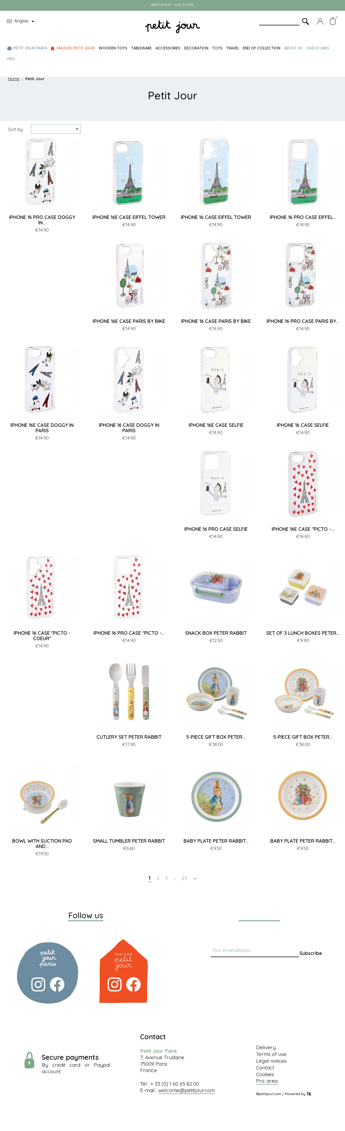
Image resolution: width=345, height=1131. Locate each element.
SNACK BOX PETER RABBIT (216, 633)
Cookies (265, 1074)
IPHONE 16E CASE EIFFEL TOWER (128, 217)
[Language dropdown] (21, 21)
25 (184, 878)
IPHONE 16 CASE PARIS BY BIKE (216, 321)
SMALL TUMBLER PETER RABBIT (129, 841)
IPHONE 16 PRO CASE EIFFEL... (303, 217)
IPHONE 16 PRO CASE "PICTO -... (129, 633)
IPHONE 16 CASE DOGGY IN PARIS (129, 428)
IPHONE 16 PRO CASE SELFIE (216, 529)
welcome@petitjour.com (186, 1090)
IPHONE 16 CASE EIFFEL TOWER (216, 217)
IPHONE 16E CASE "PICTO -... (303, 529)
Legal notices (271, 1061)
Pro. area (267, 1081)
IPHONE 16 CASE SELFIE (303, 425)
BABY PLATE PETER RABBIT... (216, 841)
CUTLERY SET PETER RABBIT (128, 737)
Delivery (266, 1047)
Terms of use (271, 1054)
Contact (265, 1067)
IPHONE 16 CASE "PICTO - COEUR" (42, 636)
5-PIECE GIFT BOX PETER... (216, 737)
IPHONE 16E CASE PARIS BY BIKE (129, 321)
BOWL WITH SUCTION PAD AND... (42, 843)
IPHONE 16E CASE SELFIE (216, 425)
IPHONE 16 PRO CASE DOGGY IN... (42, 220)
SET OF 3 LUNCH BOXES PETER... (303, 633)
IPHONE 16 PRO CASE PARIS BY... (303, 321)
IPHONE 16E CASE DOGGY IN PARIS (42, 428)
